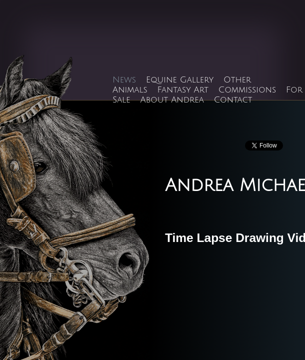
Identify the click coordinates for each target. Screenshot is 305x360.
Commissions (247, 90)
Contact (233, 100)
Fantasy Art (183, 90)
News (124, 80)
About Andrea (172, 100)
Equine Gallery (180, 80)
